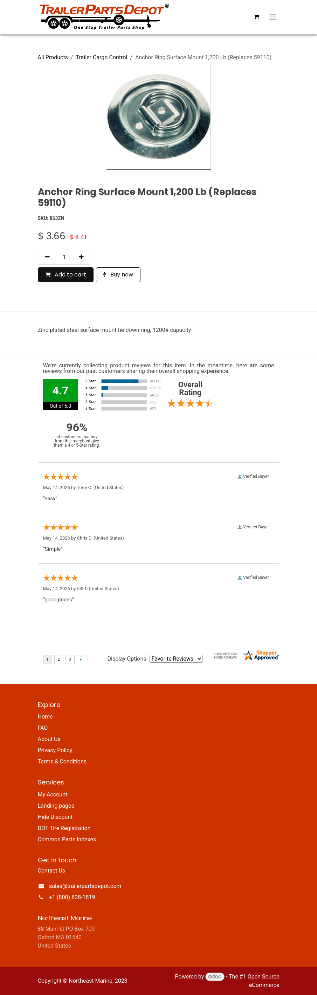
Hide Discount (55, 817)
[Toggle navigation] (273, 17)
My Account (53, 794)
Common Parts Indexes (67, 839)
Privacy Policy (55, 750)
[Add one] (81, 257)
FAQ (43, 727)
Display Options (127, 658)
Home (45, 716)
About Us (49, 739)
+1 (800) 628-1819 (72, 897)
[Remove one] (47, 257)
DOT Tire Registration (64, 828)
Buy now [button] (118, 275)
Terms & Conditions (62, 761)
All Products (53, 57)
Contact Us (52, 870)
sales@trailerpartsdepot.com (85, 886)
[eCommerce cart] (256, 17)
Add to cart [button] (65, 275)
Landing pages (56, 805)
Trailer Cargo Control (102, 57)
